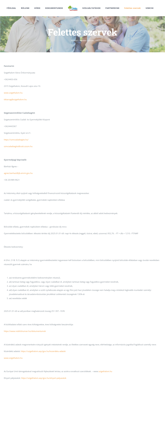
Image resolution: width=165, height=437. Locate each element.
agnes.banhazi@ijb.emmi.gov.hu (18, 173)
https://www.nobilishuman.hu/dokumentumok (25, 331)
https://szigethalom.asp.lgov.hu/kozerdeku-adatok (43, 351)
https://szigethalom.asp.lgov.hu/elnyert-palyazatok (43, 378)
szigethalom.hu (105, 371)
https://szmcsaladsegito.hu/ (16, 139)
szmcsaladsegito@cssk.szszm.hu (18, 146)
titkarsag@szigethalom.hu (15, 99)
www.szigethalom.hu (13, 92)
